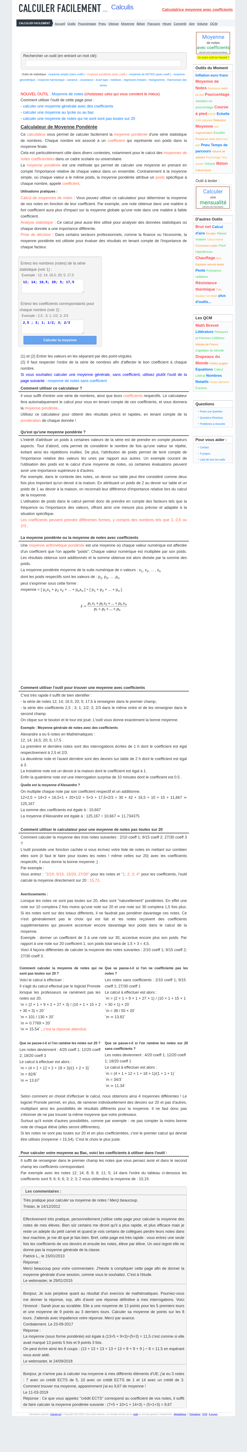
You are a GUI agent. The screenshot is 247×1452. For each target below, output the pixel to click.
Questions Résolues (211, 417)
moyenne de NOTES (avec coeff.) (150, 74)
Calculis (122, 7)
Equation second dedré (209, 264)
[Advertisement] (102, 38)
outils (135, 1419)
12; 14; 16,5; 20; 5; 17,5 (53, 287)
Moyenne (127, 23)
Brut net (203, 226)
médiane (115, 79)
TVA (218, 289)
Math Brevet (207, 325)
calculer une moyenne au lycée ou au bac (58, 112)
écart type (102, 79)
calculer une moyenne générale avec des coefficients (68, 106)
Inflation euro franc (211, 75)
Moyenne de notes (67, 94)
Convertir (180, 23)
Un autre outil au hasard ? (213, 57)
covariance (86, 79)
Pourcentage (87, 23)
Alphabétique (180, 1419)
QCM (214, 23)
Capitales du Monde (209, 350)
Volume (202, 23)
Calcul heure (203, 170)
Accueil (60, 23)
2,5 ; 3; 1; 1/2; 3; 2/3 (53, 330)
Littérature (204, 332)
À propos (205, 453)
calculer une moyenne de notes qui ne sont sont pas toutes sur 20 (79, 118)
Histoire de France (206, 344)
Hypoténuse (203, 251)
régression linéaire (135, 79)
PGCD (212, 114)
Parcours (153, 23)
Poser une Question (211, 411)
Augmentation (203, 132)
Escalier (219, 132)
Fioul (222, 245)
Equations (204, 369)
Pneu (102, 23)
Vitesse (113, 23)
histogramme (157, 79)
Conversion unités (206, 245)
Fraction (201, 388)
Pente (200, 270)
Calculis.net (55, 1419)
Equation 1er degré (206, 295)
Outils (71, 23)
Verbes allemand (219, 382)
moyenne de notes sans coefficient (77, 386)
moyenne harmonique (51, 79)
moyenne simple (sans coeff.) (66, 74)
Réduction (219, 120)
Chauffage (205, 258)
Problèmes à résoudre (212, 423)
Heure (166, 23)
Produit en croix (205, 139)
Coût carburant (203, 120)
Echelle (223, 114)
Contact (204, 447)
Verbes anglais (219, 363)
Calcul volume (215, 239)
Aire (192, 23)
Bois (218, 258)
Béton (141, 23)
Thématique (194, 1419)
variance (72, 79)
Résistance (214, 88)
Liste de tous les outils (212, 459)
